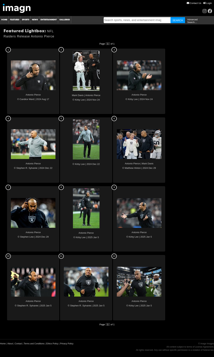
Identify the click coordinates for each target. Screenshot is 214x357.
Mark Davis (77, 95)
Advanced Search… (192, 21)
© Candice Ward (25, 99)
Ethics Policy (52, 343)
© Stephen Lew (26, 236)
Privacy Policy (66, 343)
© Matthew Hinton (131, 168)
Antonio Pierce (33, 94)
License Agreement (204, 347)
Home (3, 343)
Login (207, 3)
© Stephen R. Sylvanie (25, 168)
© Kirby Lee (79, 99)
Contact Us (194, 3)
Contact (18, 343)
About (10, 343)
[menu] (199, 3)
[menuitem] (194, 3)
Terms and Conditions (34, 343)
